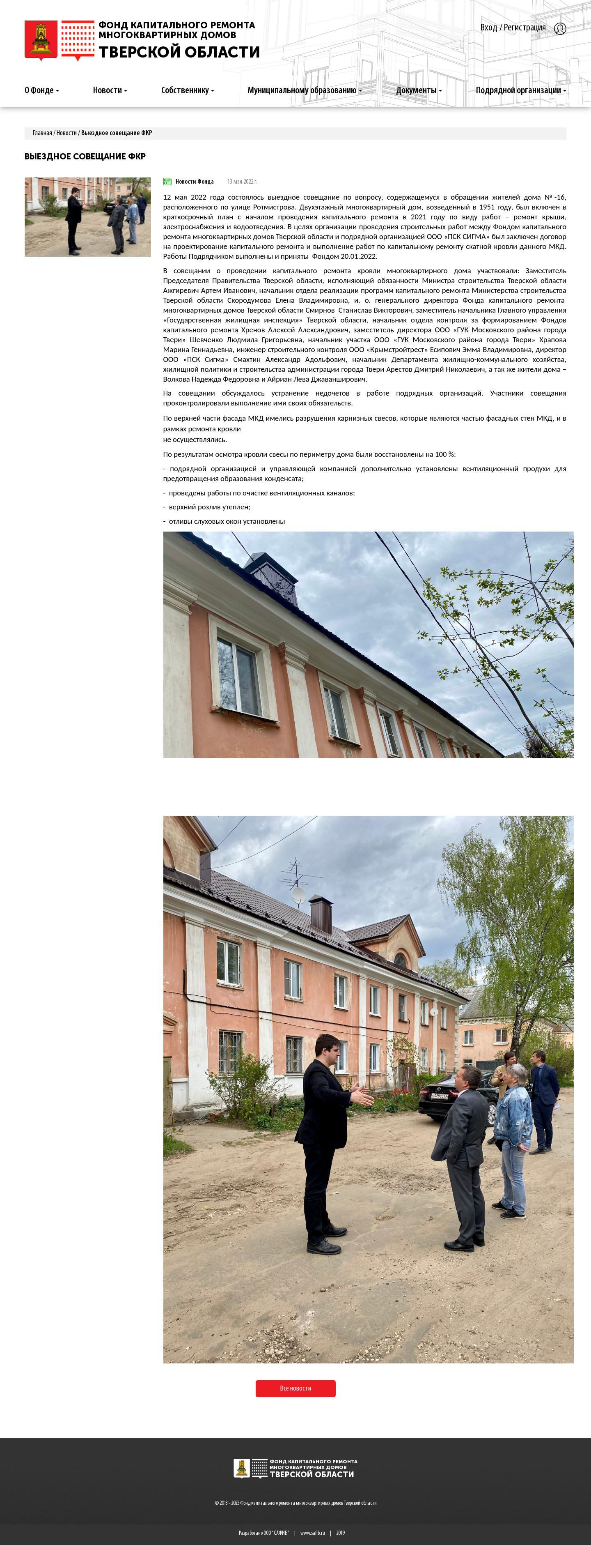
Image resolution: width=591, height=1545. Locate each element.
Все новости (295, 1389)
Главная (42, 133)
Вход (489, 28)
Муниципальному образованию (305, 91)
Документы (419, 91)
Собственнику (187, 91)
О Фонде (42, 91)
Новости (110, 91)
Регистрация (525, 28)
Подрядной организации (521, 91)
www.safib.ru (312, 1533)
